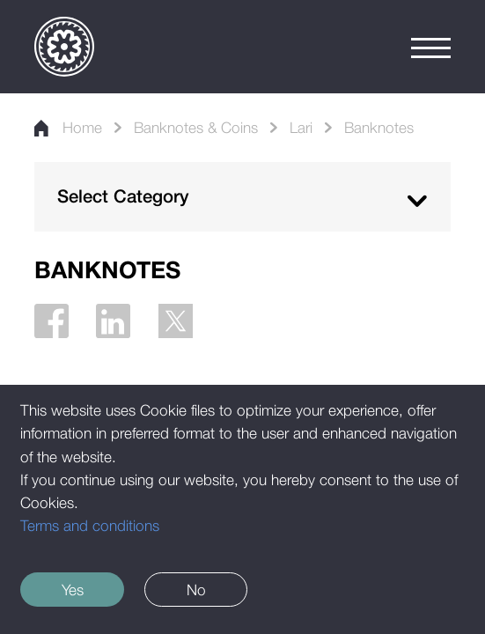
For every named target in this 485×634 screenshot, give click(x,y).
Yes (73, 589)
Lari (301, 127)
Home (68, 127)
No (196, 589)
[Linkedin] (113, 321)
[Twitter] (175, 321)
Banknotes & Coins (196, 127)
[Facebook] (51, 321)
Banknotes (379, 127)
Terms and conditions (89, 525)
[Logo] (64, 47)
